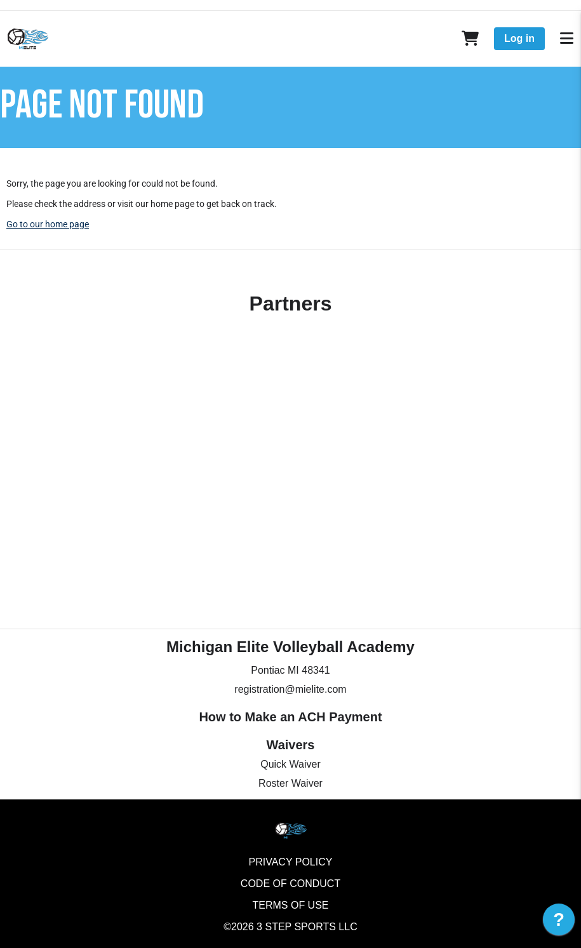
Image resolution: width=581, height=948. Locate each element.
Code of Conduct (290, 883)
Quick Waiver (290, 764)
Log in (519, 38)
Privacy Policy (291, 862)
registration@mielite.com (290, 689)
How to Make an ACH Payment (290, 717)
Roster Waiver (290, 783)
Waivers (291, 744)
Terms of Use (290, 905)
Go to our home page (47, 224)
